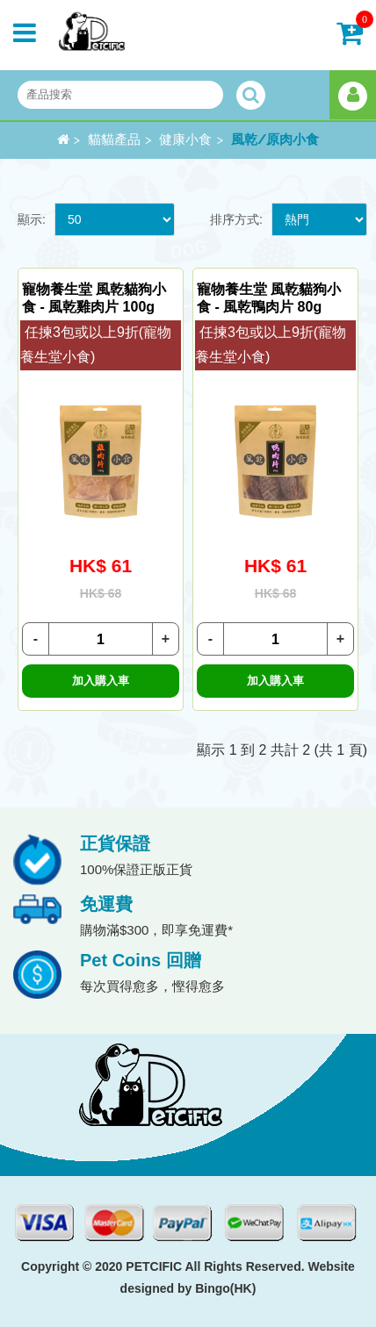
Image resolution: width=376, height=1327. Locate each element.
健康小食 (185, 139)
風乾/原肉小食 (275, 139)
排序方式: (236, 219)
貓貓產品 (114, 139)
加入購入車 (100, 680)
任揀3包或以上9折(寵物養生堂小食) (95, 345)
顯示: (32, 219)
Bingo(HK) (225, 1288)
